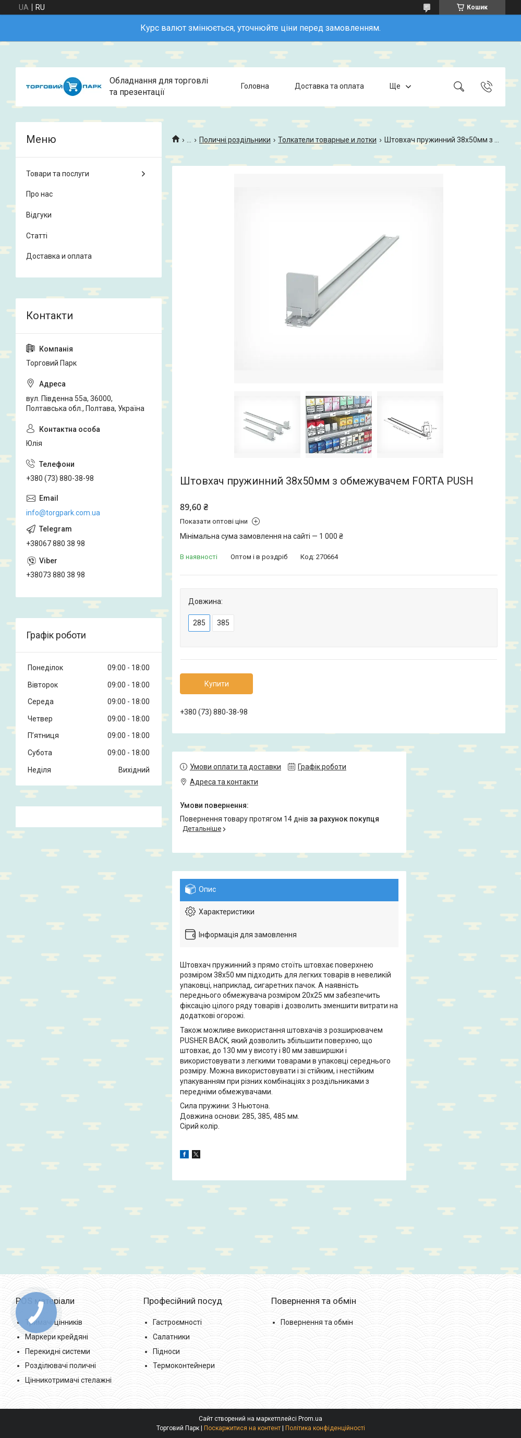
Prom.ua (310, 1418)
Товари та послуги (57, 174)
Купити (216, 684)
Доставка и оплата (59, 256)
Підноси (166, 1351)
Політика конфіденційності (325, 1428)
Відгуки (39, 215)
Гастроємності (177, 1322)
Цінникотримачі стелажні (68, 1380)
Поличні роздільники (235, 140)
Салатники (171, 1337)
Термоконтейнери (184, 1365)
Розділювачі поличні (60, 1365)
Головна (255, 86)
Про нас (39, 194)
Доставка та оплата (329, 86)
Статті (36, 236)
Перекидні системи (57, 1351)
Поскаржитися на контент (242, 1428)
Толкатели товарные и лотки (327, 140)
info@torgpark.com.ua (63, 513)
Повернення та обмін (317, 1322)
